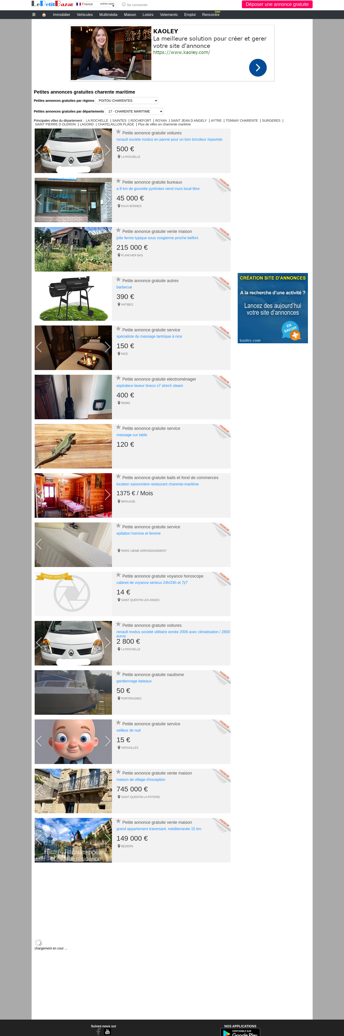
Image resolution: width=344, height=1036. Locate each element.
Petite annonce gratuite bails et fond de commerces (170, 477)
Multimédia (108, 15)
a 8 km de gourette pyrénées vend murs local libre (158, 189)
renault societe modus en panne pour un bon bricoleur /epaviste (169, 139)
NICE (124, 353)
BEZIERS (127, 846)
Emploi (190, 15)
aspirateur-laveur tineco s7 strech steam (150, 386)
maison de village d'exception (141, 780)
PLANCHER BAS (132, 255)
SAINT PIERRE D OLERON (55, 124)
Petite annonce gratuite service (151, 330)
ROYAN (161, 120)
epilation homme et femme (139, 533)
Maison (130, 15)
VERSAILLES (129, 747)
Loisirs (148, 15)
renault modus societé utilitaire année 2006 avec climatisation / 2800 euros (173, 634)
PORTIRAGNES (131, 698)
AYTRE (216, 120)
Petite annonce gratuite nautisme (153, 674)
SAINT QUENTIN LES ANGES (140, 600)
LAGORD (87, 124)
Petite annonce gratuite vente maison (157, 231)
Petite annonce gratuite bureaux (152, 182)
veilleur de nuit (129, 730)
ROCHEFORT (140, 120)
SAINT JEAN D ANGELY (189, 120)
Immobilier (61, 15)
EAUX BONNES (131, 206)
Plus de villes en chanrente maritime (164, 124)
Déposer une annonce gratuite (277, 4)
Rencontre (211, 14)
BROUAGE (128, 501)
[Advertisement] (172, 52)
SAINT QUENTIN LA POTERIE (140, 797)
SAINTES (119, 120)
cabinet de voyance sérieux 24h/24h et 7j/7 (152, 583)
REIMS (125, 403)
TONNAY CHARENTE (242, 120)
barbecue (124, 287)
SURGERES (271, 120)
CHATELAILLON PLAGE (116, 124)
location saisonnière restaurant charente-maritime (158, 484)
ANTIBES (127, 304)
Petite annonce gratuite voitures (152, 133)
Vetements (169, 15)
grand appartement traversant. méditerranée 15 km (159, 829)
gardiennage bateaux (134, 681)
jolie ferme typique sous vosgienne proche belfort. (158, 238)
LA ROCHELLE (97, 120)
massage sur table (132, 435)
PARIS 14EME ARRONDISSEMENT (144, 550)
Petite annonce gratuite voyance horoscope (162, 576)
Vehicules (85, 15)
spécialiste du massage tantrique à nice (149, 336)
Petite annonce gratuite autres (150, 280)
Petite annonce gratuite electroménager (159, 379)
